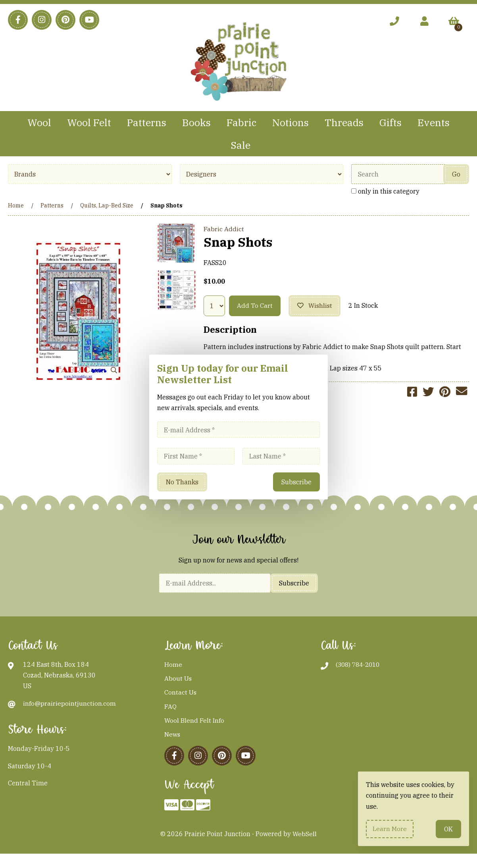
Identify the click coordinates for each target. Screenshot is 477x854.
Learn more (390, 829)
